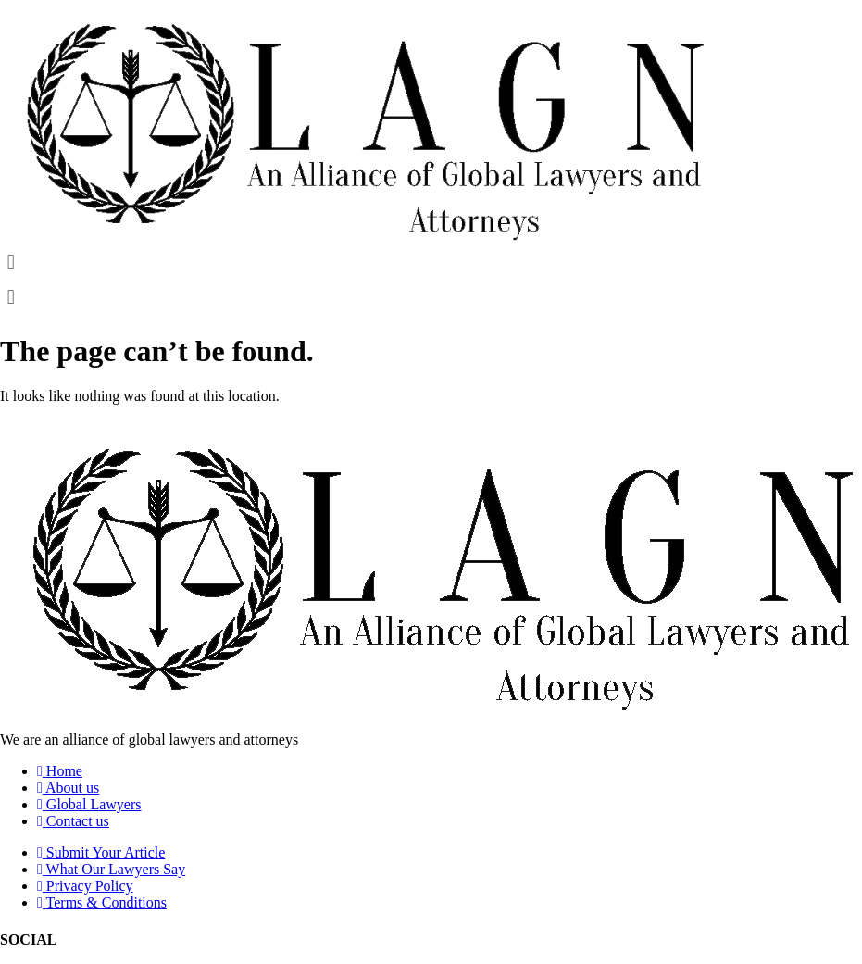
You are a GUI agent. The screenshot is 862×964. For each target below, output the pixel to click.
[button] (431, 262)
